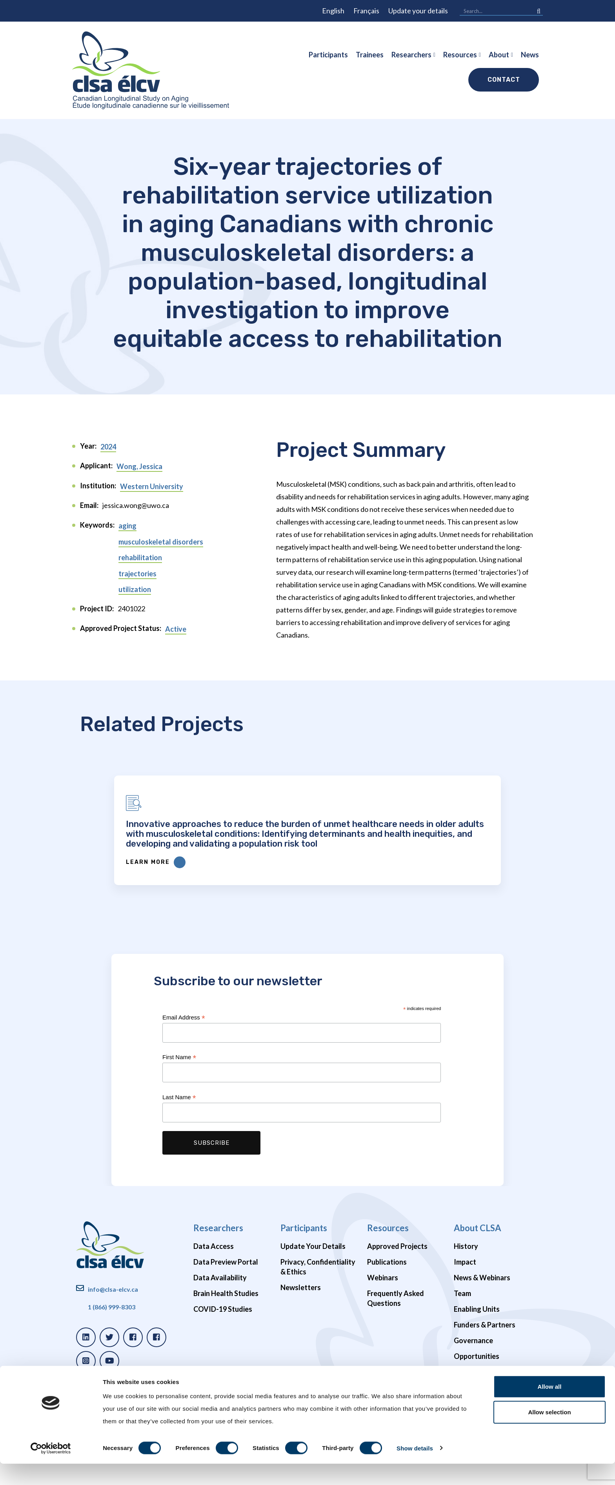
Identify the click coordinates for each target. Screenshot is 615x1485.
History (466, 1305)
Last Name (179, 1156)
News (530, 54)
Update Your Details (313, 1305)
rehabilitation (140, 557)
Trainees (370, 54)
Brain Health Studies (225, 1352)
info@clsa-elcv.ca (113, 1348)
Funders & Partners (484, 1383)
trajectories (137, 573)
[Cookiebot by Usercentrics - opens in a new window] (50, 1470)
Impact (465, 1320)
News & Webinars (482, 1336)
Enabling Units (477, 1368)
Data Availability (220, 1336)
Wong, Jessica (139, 466)
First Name (179, 1116)
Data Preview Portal (225, 1320)
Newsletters (300, 1346)
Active (175, 629)
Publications (387, 1320)
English (333, 10)
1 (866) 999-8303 (111, 1366)
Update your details (418, 10)
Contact (504, 79)
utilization (134, 589)
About (499, 54)
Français (366, 10)
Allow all (550, 1407)
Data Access (213, 1305)
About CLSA (477, 1287)
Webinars (382, 1336)
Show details (415, 1469)
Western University (151, 486)
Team (462, 1352)
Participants (328, 54)
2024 (108, 446)
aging (127, 525)
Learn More (276, 921)
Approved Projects (397, 1305)
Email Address (183, 1076)
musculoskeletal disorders (160, 541)
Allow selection (549, 1433)
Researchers (411, 54)
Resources (460, 54)
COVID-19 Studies (222, 1368)
